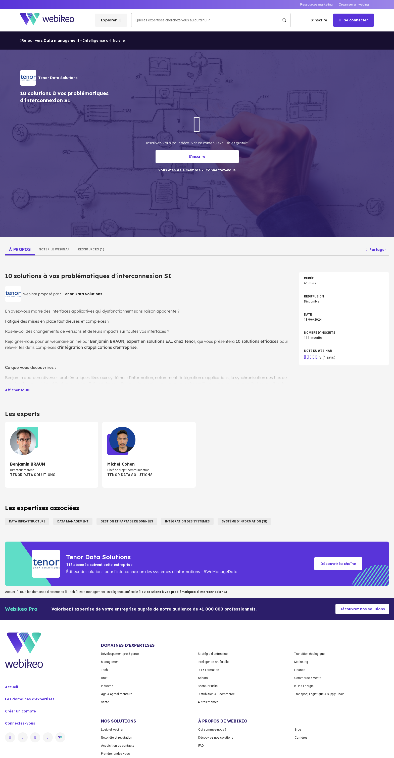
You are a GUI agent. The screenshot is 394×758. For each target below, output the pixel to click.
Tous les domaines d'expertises (42, 592)
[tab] (20, 249)
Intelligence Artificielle (213, 662)
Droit (104, 678)
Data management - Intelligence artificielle (108, 592)
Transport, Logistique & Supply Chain (319, 694)
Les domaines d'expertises (30, 699)
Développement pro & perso (120, 654)
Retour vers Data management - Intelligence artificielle (72, 40)
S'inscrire (319, 20)
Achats (203, 678)
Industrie (107, 686)
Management (110, 662)
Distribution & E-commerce (216, 694)
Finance (299, 670)
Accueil (10, 592)
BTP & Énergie (304, 686)
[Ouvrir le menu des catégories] (111, 20)
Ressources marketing (316, 4)
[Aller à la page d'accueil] (51, 20)
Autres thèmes (208, 702)
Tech (71, 592)
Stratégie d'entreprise (213, 654)
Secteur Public (208, 686)
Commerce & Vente (307, 678)
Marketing (301, 662)
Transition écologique (309, 654)
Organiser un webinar (354, 4)
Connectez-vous (20, 723)
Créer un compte (20, 711)
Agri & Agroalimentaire (116, 694)
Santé (105, 702)
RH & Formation (208, 670)
